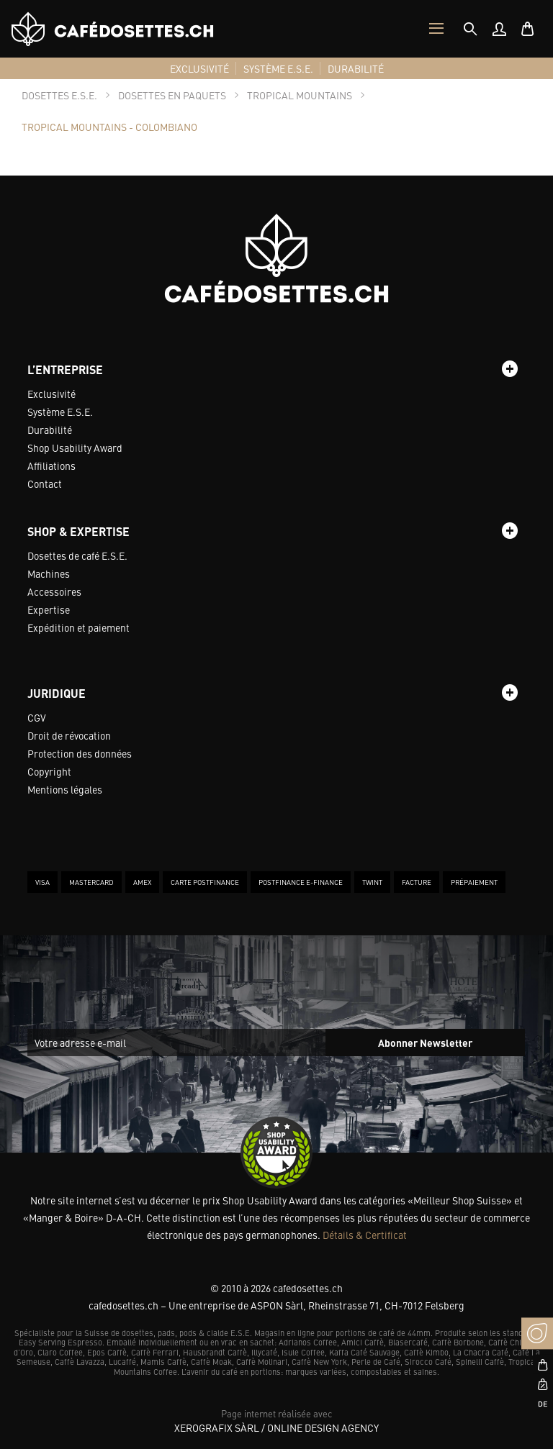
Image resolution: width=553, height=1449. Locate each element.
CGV (36, 717)
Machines (48, 573)
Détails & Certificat (365, 1234)
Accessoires (54, 591)
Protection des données (79, 753)
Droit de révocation (69, 735)
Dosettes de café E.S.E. (77, 555)
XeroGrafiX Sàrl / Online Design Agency (276, 1427)
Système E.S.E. (60, 411)
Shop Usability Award (74, 447)
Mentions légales (64, 789)
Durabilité (49, 429)
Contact (44, 483)
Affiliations (51, 465)
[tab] (470, 29)
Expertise (48, 609)
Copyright (49, 771)
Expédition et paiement (78, 627)
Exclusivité (51, 393)
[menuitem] (499, 29)
